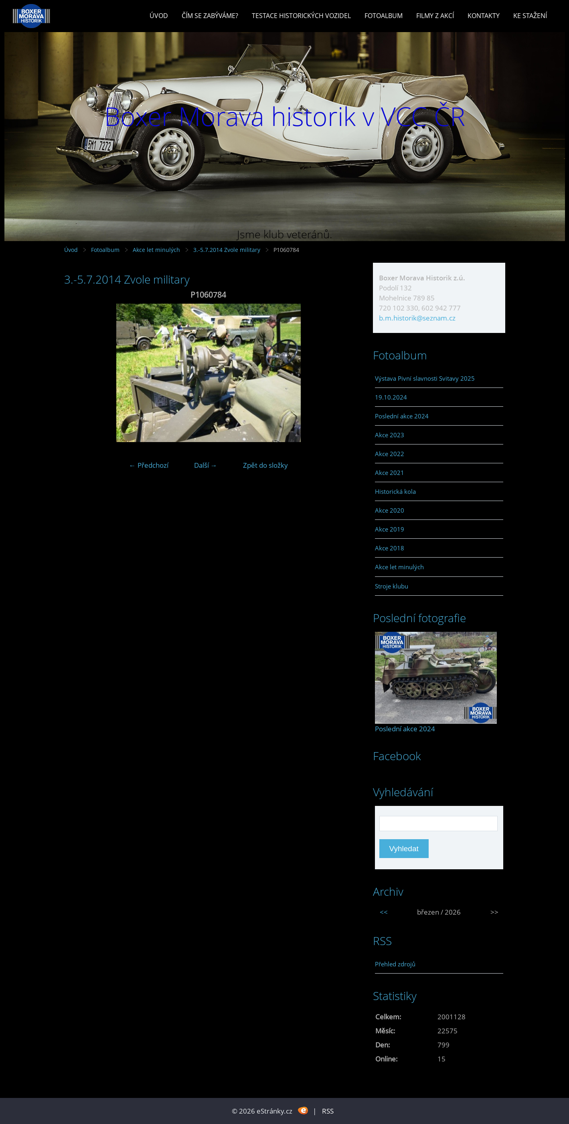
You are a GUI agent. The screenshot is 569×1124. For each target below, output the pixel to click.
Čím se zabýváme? (210, 15)
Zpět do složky (265, 465)
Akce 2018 (389, 548)
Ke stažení (530, 15)
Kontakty (484, 15)
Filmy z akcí (435, 15)
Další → (205, 465)
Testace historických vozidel (301, 15)
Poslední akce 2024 (402, 416)
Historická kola (395, 491)
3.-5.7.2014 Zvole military (227, 250)
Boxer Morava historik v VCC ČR (284, 116)
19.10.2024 (391, 397)
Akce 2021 (389, 473)
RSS (328, 1111)
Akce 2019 (389, 529)
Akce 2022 (389, 454)
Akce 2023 (389, 435)
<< (384, 912)
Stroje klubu (391, 586)
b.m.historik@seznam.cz (417, 318)
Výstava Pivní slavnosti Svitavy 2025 (425, 378)
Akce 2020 (389, 510)
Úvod (159, 15)
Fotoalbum (383, 15)
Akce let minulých (156, 250)
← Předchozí (148, 465)
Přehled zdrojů (395, 964)
